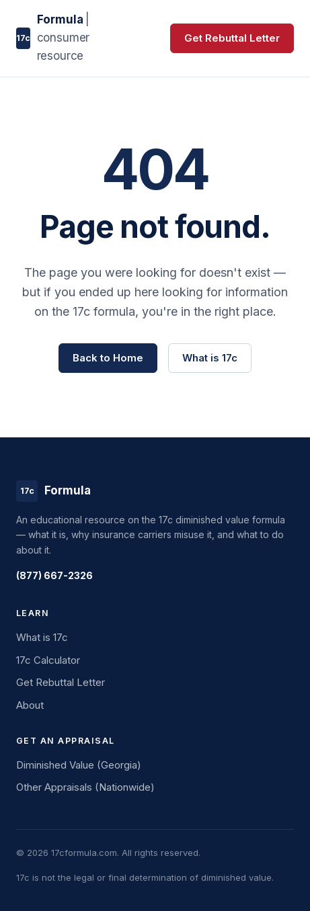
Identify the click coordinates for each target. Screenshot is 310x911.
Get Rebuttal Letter (232, 38)
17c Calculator (48, 660)
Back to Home (108, 357)
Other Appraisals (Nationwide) (85, 787)
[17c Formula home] (77, 38)
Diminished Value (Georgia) (78, 764)
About (30, 705)
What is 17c (209, 357)
